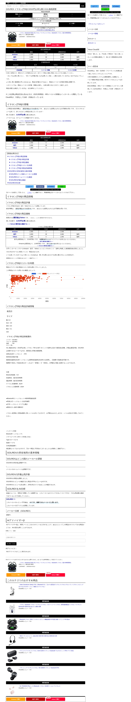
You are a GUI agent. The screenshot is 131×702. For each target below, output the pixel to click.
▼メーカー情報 (45, 70)
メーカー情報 (93, 33)
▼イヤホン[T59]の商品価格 (18, 162)
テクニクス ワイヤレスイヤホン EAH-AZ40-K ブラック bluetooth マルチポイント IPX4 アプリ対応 (47, 650)
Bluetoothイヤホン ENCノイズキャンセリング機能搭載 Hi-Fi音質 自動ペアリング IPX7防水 (45, 619)
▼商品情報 (19, 70)
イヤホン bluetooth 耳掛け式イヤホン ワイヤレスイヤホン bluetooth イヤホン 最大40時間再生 (45, 33)
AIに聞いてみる (11, 543)
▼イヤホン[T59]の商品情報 (17, 156)
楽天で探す (35, 45)
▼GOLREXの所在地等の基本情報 (19, 171)
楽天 (14, 57)
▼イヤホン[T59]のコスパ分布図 (19, 165)
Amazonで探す (16, 45)
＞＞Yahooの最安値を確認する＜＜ (18, 224)
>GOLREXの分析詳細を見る (45, 30)
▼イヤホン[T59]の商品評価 (18, 159)
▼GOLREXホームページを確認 (19, 177)
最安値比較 (45, 601)
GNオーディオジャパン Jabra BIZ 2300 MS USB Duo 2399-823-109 (38, 636)
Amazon (15, 54)
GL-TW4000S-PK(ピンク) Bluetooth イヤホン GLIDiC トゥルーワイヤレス (40, 686)
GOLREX (23, 3)
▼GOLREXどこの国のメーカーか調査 (22, 174)
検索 (82, 6)
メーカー (15, 3)
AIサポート (92, 43)
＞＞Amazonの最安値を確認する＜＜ (45, 245)
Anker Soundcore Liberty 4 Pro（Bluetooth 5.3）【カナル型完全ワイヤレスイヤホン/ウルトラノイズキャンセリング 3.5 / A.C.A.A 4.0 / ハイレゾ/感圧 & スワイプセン (51, 585)
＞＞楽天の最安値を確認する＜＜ (45, 241)
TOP (8, 3)
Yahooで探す (55, 45)
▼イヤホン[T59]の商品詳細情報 (19, 168)
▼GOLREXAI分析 (13, 183)
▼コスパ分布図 (72, 70)
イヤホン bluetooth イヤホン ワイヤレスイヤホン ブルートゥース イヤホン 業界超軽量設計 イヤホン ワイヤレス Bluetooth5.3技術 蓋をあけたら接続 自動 (50, 605)
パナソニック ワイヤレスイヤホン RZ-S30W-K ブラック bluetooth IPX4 (39, 668)
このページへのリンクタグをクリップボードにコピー (45, 189)
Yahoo (15, 59)
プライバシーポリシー (96, 24)
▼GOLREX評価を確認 (16, 180)
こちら (29, 192)
